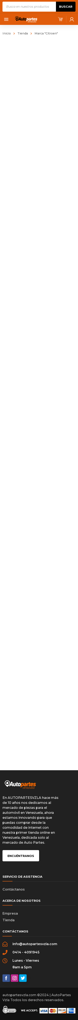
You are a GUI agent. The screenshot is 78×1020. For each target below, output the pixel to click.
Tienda (22, 33)
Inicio (6, 33)
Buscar (65, 7)
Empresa (10, 913)
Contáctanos (13, 889)
